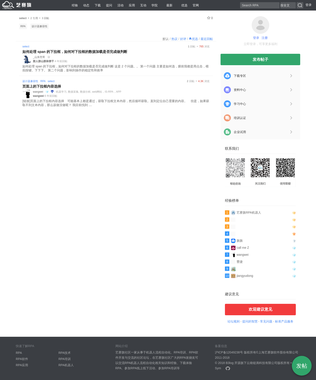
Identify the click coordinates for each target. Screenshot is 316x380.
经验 (75, 5)
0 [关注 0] (210, 18)
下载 (98, 5)
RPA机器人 (66, 365)
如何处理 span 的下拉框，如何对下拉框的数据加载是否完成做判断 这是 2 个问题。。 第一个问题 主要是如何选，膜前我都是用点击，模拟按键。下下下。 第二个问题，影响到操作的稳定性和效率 (115, 68)
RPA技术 (64, 353)
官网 (196, 5)
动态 (86, 5)
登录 (308, 5)
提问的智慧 (250, 321)
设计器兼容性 (39, 26)
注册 (265, 38)
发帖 (301, 366)
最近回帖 (207, 39)
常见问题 (266, 321)
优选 (182, 5)
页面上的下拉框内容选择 (41, 86)
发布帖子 (260, 59)
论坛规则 (233, 321)
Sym (218, 368)
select (25, 46)
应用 (132, 5)
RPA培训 (64, 359)
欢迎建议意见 (260, 309)
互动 (143, 5)
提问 (109, 5)
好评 (183, 39)
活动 (120, 5)
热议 (174, 39)
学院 (154, 5)
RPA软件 (22, 359)
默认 (166, 39)
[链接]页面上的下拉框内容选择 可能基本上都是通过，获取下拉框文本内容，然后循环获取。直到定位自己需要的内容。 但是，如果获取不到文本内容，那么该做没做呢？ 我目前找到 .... (115, 103)
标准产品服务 (284, 321)
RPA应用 (22, 365)
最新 (167, 5)
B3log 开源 (233, 363)
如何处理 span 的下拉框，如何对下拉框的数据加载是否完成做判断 (74, 52)
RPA (23, 26)
